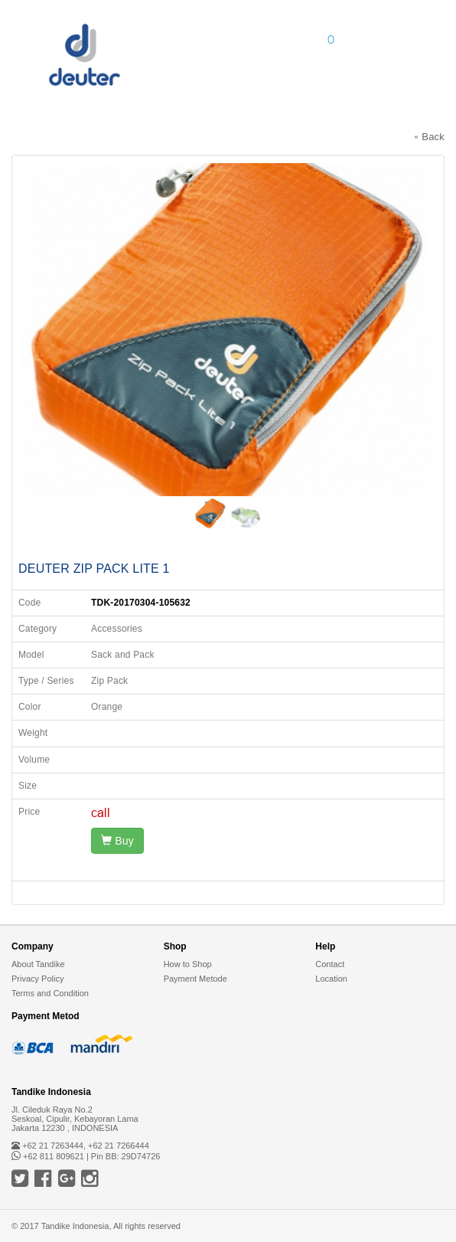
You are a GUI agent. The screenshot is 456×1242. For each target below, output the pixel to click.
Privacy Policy (37, 978)
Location (331, 978)
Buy (117, 841)
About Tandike (38, 964)
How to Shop (188, 964)
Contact (329, 964)
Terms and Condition (50, 993)
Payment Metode (195, 978)
